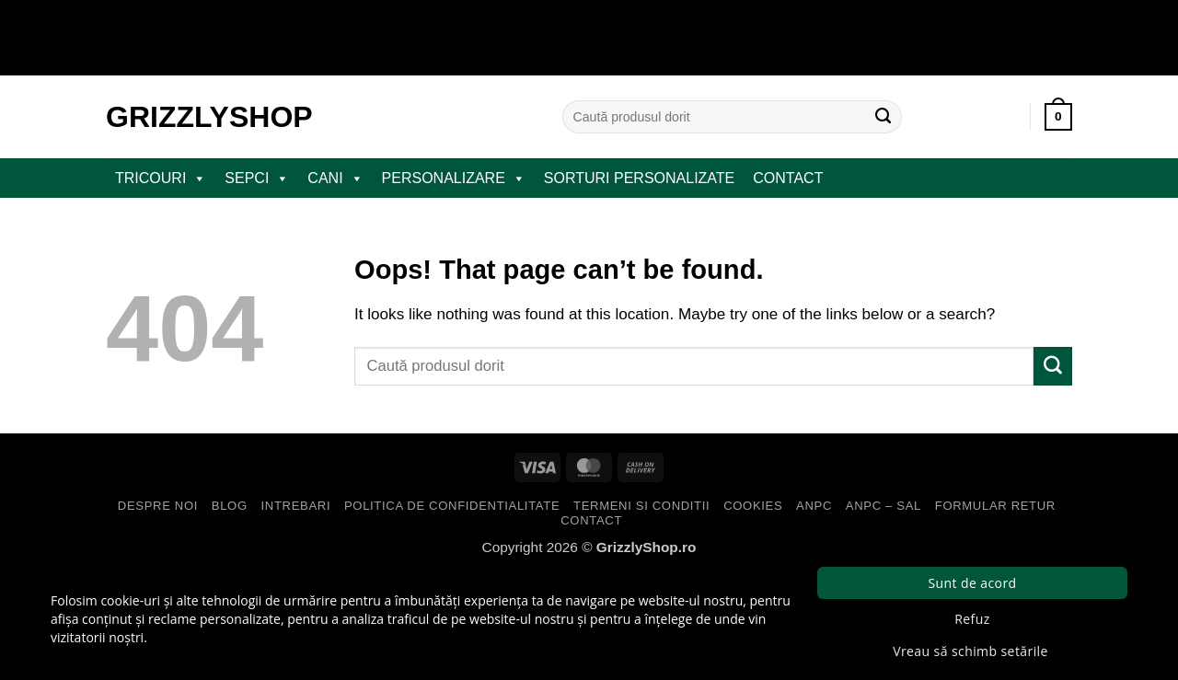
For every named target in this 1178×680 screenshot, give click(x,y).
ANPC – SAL (883, 506)
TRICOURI (160, 178)
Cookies (752, 506)
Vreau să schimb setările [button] (970, 651)
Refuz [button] (971, 619)
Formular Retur (995, 506)
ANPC (814, 506)
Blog (230, 506)
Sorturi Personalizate (639, 178)
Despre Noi (158, 506)
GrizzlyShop (209, 117)
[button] (1058, 117)
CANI (335, 178)
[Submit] (883, 116)
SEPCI (257, 178)
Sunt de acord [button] (972, 583)
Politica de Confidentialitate (452, 506)
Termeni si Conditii (641, 506)
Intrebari (296, 506)
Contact (788, 178)
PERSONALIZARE (453, 178)
